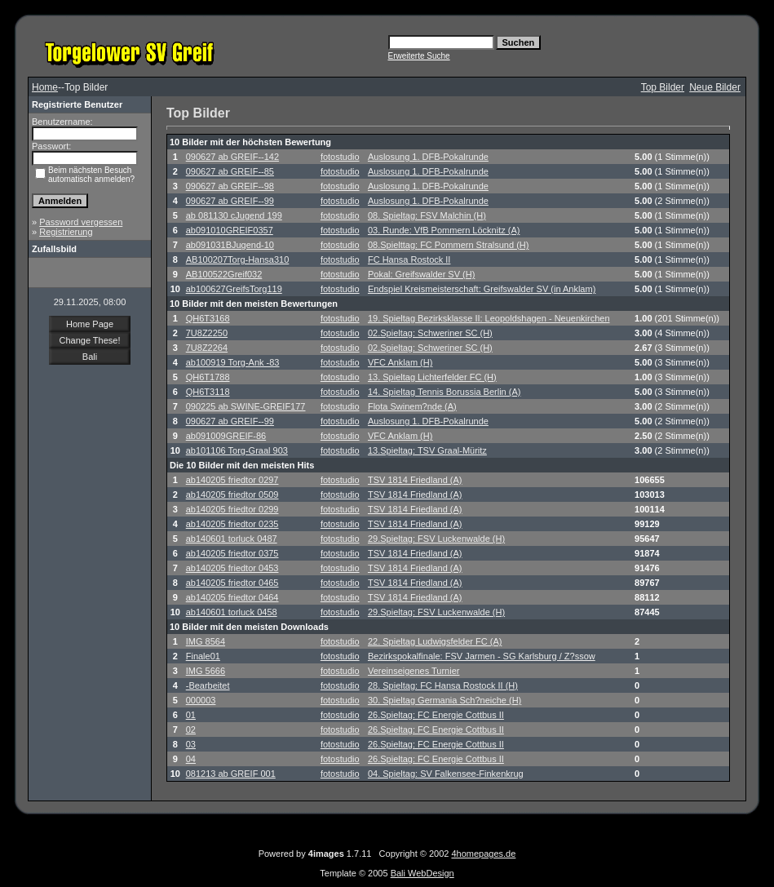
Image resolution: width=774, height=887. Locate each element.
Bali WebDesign (422, 873)
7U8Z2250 (207, 333)
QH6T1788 (208, 377)
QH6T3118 (208, 392)
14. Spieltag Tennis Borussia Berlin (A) (444, 392)
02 (191, 729)
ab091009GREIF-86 (226, 436)
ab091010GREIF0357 (229, 230)
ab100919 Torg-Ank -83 (233, 362)
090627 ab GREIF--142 (232, 157)
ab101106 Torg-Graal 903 (237, 450)
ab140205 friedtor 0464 (232, 597)
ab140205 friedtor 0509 (232, 494)
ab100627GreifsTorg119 (234, 289)
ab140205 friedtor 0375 (232, 553)
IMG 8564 (205, 641)
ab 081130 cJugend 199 (234, 215)
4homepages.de (483, 853)
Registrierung (65, 232)
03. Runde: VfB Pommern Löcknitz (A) (444, 230)
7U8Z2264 (207, 348)
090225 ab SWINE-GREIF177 (246, 406)
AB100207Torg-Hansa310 (238, 259)
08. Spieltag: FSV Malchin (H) (427, 215)
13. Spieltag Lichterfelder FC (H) (432, 377)
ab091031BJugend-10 (230, 245)
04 (191, 759)
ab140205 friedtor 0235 (232, 524)
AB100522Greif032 (224, 274)
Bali (89, 356)
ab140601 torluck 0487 (231, 538)
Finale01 (203, 656)
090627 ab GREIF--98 (230, 186)
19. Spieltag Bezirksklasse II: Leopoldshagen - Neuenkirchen (489, 318)
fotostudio (340, 157)
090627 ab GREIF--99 (230, 201)
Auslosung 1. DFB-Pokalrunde (428, 157)
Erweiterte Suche (419, 55)
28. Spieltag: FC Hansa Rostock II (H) (443, 685)
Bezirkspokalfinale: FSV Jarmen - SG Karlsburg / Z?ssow (481, 656)
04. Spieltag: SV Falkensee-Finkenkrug (446, 773)
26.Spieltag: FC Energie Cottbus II (436, 715)
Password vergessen (80, 222)
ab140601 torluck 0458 (231, 612)
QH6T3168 (208, 318)
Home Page (89, 324)
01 (191, 715)
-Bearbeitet (208, 685)
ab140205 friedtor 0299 (232, 509)
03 (191, 744)
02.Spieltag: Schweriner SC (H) (430, 333)
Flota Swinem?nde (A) (412, 406)
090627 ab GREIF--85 (230, 171)
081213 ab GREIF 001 (231, 773)
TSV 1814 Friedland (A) (415, 480)
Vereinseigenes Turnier (414, 671)
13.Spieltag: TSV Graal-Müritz (427, 450)
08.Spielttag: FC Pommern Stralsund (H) (448, 245)
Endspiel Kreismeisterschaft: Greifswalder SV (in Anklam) (481, 289)
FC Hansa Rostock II (409, 259)
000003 (201, 700)
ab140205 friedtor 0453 (232, 568)
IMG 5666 (205, 671)
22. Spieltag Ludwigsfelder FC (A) (435, 641)
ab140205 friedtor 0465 (232, 583)
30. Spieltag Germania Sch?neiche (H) (444, 700)
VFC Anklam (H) (400, 362)
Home (45, 87)
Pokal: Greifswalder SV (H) (421, 274)
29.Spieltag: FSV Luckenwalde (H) (436, 538)
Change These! (89, 340)
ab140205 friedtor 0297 (232, 480)
